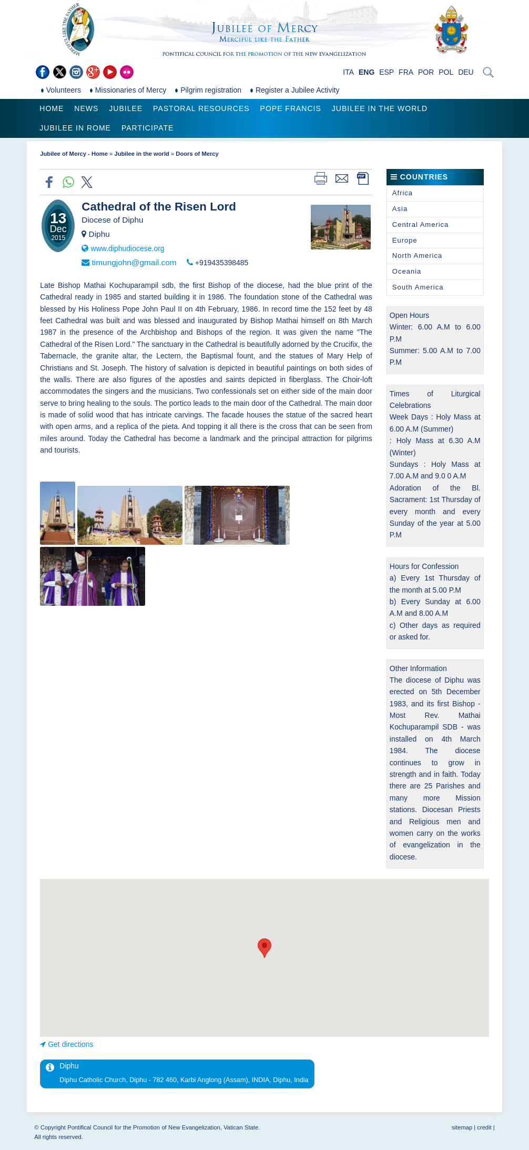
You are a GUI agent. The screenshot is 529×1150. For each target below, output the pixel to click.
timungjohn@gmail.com (134, 262)
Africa (402, 193)
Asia (400, 209)
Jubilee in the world (380, 108)
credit (484, 1127)
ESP (386, 72)
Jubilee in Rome (75, 128)
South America (418, 287)
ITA (348, 72)
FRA (406, 72)
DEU (466, 72)
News (86, 108)
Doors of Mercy (197, 154)
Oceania (406, 271)
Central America (420, 224)
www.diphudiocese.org (128, 248)
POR (426, 72)
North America (417, 255)
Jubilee (126, 108)
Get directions (70, 1044)
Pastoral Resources (201, 108)
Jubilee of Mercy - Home (74, 154)
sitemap (462, 1127)
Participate (147, 128)
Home (51, 108)
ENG (366, 72)
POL (446, 72)
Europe (405, 240)
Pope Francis (290, 108)
